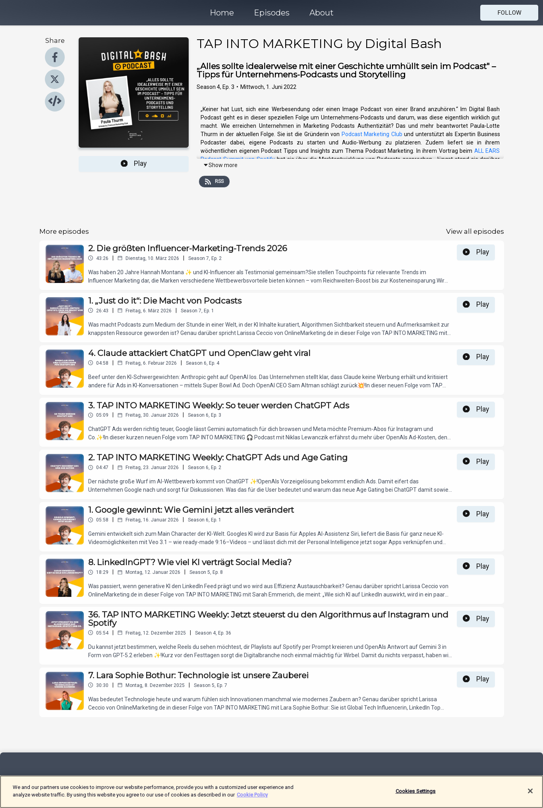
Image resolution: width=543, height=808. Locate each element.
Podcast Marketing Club (372, 134)
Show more (220, 165)
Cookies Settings (416, 795)
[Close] (530, 795)
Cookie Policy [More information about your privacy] (252, 799)
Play (134, 163)
